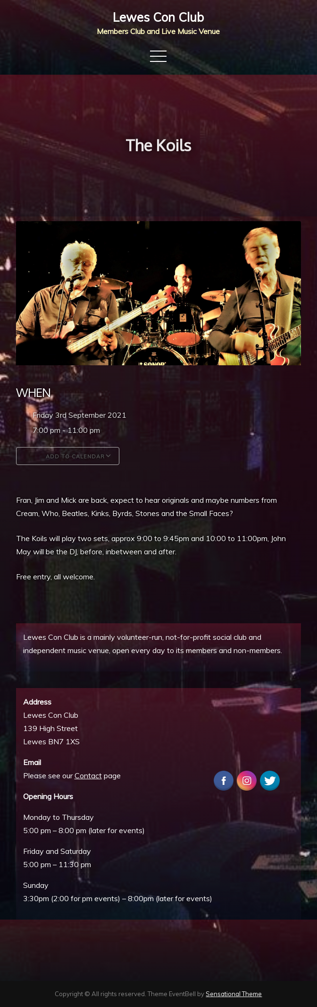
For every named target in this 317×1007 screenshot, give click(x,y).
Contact (88, 775)
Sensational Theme (234, 994)
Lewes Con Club (158, 17)
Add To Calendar (68, 456)
